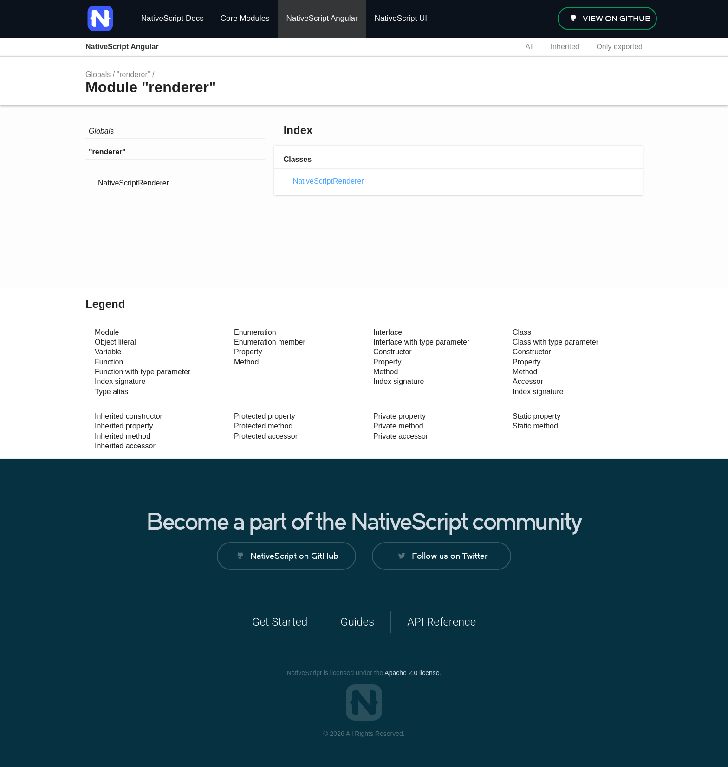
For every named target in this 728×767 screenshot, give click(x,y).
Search (501, 47)
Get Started (279, 621)
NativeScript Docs (172, 18)
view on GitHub (617, 18)
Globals (97, 74)
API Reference (441, 621)
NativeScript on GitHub (294, 555)
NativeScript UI (401, 18)
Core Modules (245, 18)
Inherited (565, 47)
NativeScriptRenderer (133, 183)
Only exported (619, 47)
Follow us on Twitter (450, 555)
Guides (357, 621)
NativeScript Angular (322, 18)
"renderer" (133, 74)
